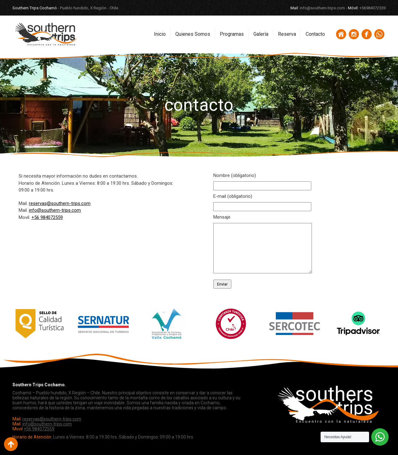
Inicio (160, 34)
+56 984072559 (47, 217)
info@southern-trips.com (55, 210)
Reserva (287, 34)
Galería (260, 34)
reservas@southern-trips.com (59, 203)
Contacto (315, 34)
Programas (232, 34)
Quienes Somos (192, 34)
